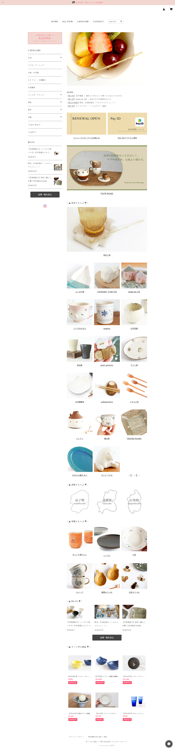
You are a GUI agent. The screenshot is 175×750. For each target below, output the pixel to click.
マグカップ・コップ (36, 65)
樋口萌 (107, 439)
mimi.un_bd (134, 292)
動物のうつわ (107, 592)
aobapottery (107, 402)
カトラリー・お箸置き (37, 80)
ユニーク (79, 592)
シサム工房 (134, 402)
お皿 (30, 58)
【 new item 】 (34, 125)
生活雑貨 (31, 87)
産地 (30, 102)
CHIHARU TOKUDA (107, 292)
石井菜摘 (134, 328)
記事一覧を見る (107, 637)
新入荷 (71, 96)
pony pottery (107, 365)
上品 (134, 555)
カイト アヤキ (107, 475)
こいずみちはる (79, 328)
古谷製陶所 (79, 402)
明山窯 (79, 365)
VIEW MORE (107, 193)
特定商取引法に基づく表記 (97, 737)
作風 (30, 117)
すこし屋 (134, 365)
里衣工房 (106, 255)
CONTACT (98, 21)
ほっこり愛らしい (80, 555)
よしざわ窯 (79, 292)
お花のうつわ (134, 592)
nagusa (107, 328)
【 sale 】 (32, 132)
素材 (30, 110)
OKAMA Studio (134, 439)
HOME (54, 21)
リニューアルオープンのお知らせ (86, 138)
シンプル (106, 556)
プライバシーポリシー (76, 737)
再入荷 (71, 106)
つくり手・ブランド (36, 95)
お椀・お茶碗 (33, 73)
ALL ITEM (67, 21)
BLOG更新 (73, 103)
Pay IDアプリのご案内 (127, 138)
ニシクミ (79, 439)
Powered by (107, 745)
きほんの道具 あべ (79, 475)
